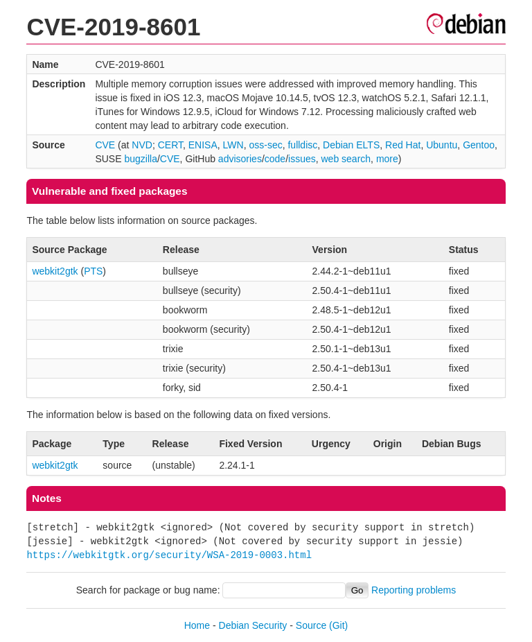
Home (197, 625)
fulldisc (302, 144)
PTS (93, 271)
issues (302, 158)
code (275, 158)
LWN (233, 144)
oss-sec (265, 144)
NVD (142, 144)
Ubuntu (441, 144)
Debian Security (253, 625)
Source (311, 625)
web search (346, 158)
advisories (240, 158)
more (387, 158)
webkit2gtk (55, 271)
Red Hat (402, 144)
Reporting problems (413, 590)
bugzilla (140, 158)
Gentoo (479, 144)
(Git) (338, 625)
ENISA (203, 144)
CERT (170, 144)
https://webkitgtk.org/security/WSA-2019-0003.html (169, 555)
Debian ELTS (351, 144)
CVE (105, 144)
